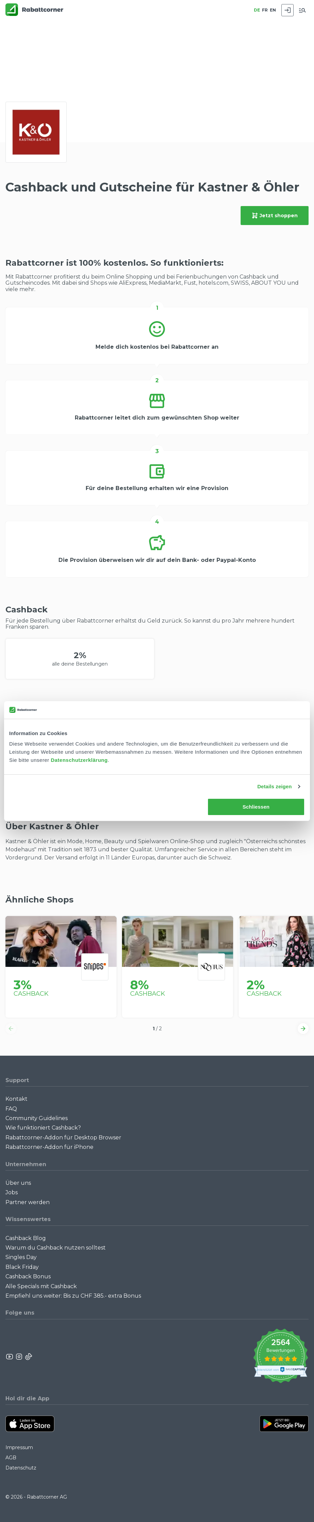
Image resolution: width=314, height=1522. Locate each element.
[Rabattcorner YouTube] (9, 1357)
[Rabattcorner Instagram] (19, 1357)
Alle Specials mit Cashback (41, 1286)
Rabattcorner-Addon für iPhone (49, 1147)
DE (257, 10)
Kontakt (16, 1099)
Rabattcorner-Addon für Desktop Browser (63, 1137)
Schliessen (256, 807)
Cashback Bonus (28, 1276)
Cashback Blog (25, 1238)
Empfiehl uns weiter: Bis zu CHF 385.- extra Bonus (73, 1296)
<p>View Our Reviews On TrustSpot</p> (280, 1357)
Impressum (19, 1447)
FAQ (11, 1108)
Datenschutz (20, 1468)
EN (273, 10)
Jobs (11, 1192)
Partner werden (27, 1202)
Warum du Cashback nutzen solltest (55, 1247)
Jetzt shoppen (274, 215)
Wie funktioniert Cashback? (43, 1127)
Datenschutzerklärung (79, 760)
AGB (10, 1458)
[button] (10, 1028)
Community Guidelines (36, 1118)
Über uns (18, 1183)
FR (265, 10)
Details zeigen (274, 786)
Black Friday (22, 1267)
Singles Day (21, 1257)
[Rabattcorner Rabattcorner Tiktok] (28, 1357)
